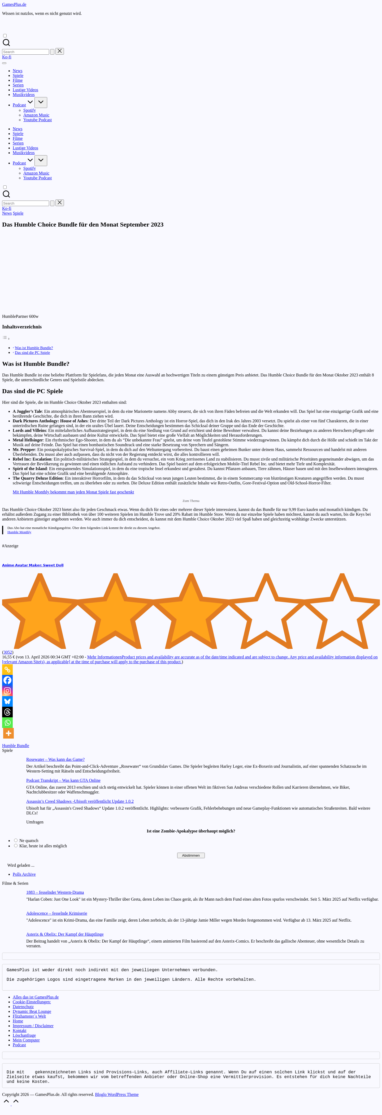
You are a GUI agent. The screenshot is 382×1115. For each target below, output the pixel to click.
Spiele (18, 213)
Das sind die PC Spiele (32, 352)
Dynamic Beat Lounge (32, 1015)
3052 (7, 652)
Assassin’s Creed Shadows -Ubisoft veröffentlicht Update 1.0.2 (80, 801)
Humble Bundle (15, 745)
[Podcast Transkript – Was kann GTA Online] (12, 788)
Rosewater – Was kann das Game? (55, 759)
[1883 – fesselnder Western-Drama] (12, 900)
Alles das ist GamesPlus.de (36, 1001)
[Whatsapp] (7, 722)
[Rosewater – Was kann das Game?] (12, 767)
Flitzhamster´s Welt (29, 1020)
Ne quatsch (28, 840)
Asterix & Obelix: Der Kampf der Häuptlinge (64, 934)
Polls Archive (24, 874)
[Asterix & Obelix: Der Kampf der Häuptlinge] (12, 942)
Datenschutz (23, 1011)
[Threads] (7, 712)
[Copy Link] (7, 669)
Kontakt (20, 1034)
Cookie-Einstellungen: (32, 1006)
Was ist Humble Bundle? (34, 348)
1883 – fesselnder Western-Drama (55, 892)
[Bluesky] (7, 701)
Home (18, 1025)
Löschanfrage (24, 1039)
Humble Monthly (19, 532)
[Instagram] (7, 691)
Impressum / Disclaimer (33, 1030)
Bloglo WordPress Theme (116, 1101)
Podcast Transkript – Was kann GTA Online (63, 780)
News (7, 213)
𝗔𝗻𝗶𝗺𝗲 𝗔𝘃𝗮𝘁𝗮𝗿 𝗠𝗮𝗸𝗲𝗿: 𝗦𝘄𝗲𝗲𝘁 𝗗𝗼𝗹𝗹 (32, 565)
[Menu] (4, 63)
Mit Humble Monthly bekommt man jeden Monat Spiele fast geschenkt (73, 492)
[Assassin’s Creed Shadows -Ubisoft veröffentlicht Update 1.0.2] (12, 809)
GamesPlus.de (14, 4)
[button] (52, 52)
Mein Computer (26, 1044)
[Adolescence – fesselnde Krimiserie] (12, 921)
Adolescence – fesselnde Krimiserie (56, 913)
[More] (8, 733)
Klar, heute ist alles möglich (43, 846)
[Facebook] (7, 680)
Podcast (19, 1049)
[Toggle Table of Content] (6, 338)
